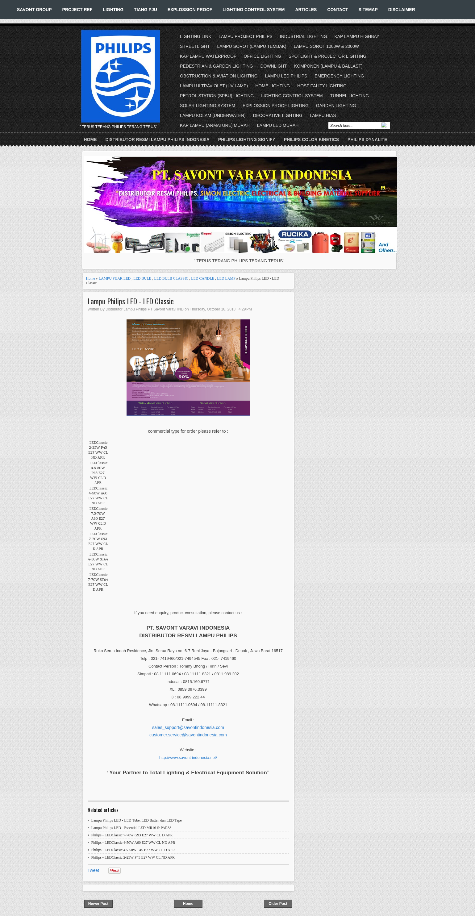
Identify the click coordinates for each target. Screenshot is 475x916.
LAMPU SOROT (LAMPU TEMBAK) (251, 46)
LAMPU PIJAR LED (115, 278)
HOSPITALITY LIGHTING (322, 85)
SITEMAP (368, 9)
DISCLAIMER (401, 9)
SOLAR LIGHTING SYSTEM (207, 105)
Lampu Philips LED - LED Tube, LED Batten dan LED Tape (136, 820)
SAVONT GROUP (34, 9)
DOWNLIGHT (273, 66)
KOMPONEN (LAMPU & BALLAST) (328, 66)
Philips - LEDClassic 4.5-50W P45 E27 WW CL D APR (133, 850)
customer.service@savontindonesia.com (188, 734)
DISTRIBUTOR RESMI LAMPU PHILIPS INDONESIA (158, 139)
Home (90, 139)
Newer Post (98, 903)
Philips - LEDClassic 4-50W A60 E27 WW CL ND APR (133, 842)
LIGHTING (113, 9)
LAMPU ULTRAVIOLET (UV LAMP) (214, 85)
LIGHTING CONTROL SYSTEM (254, 9)
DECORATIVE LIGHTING (277, 115)
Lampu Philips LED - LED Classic (131, 301)
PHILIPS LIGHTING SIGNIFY (246, 139)
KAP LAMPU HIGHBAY (356, 36)
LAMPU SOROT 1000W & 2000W (326, 46)
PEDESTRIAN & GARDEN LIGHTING (216, 66)
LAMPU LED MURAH (278, 125)
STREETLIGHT (195, 46)
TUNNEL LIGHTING (349, 95)
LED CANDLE (202, 278)
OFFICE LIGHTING (262, 56)
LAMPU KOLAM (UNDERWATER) (213, 115)
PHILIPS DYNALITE (367, 139)
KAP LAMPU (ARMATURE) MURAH (215, 125)
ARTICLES (306, 9)
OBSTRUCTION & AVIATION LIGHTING (219, 75)
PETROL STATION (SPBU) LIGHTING (217, 95)
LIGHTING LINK (195, 36)
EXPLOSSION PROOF (190, 9)
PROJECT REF (77, 9)
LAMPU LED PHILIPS (286, 75)
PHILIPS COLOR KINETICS (311, 139)
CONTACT (337, 9)
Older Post (278, 903)
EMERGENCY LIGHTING (339, 75)
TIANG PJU (145, 9)
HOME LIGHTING (272, 85)
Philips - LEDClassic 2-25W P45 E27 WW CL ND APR (133, 857)
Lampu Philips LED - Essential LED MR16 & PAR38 (131, 828)
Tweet (93, 870)
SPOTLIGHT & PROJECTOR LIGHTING (327, 56)
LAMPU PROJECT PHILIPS (246, 36)
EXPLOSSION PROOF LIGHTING (276, 105)
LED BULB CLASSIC (171, 278)
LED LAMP (226, 278)
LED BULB (142, 278)
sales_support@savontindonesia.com (188, 727)
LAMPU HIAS (323, 115)
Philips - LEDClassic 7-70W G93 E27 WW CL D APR (132, 835)
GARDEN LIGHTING (336, 105)
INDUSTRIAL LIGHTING (303, 36)
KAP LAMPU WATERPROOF (208, 56)
